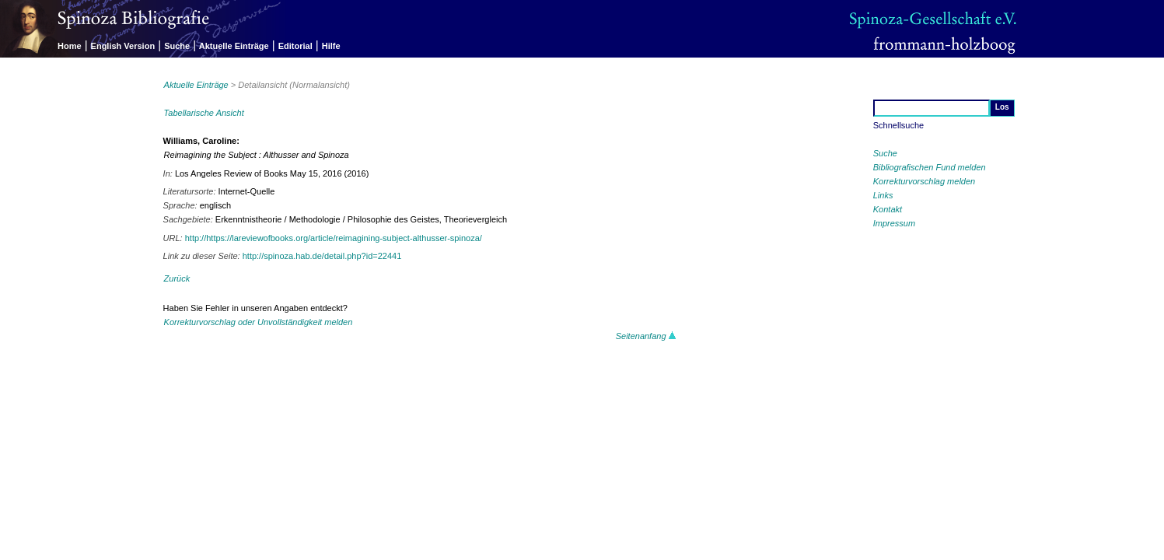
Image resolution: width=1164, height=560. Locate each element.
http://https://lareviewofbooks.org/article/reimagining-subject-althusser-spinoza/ (333, 238)
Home (70, 46)
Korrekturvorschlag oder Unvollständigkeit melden (258, 322)
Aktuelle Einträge (234, 46)
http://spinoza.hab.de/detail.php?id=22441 (322, 256)
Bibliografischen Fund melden (929, 167)
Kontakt (887, 209)
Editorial (295, 46)
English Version (123, 46)
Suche (177, 46)
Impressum (894, 223)
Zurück (177, 278)
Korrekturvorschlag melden (924, 181)
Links (883, 195)
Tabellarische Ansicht (204, 112)
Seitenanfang (646, 336)
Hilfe (331, 46)
